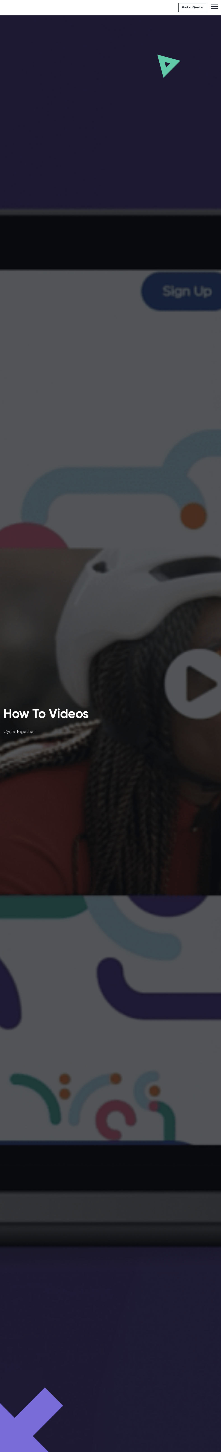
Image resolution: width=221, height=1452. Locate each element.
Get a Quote (192, 7)
